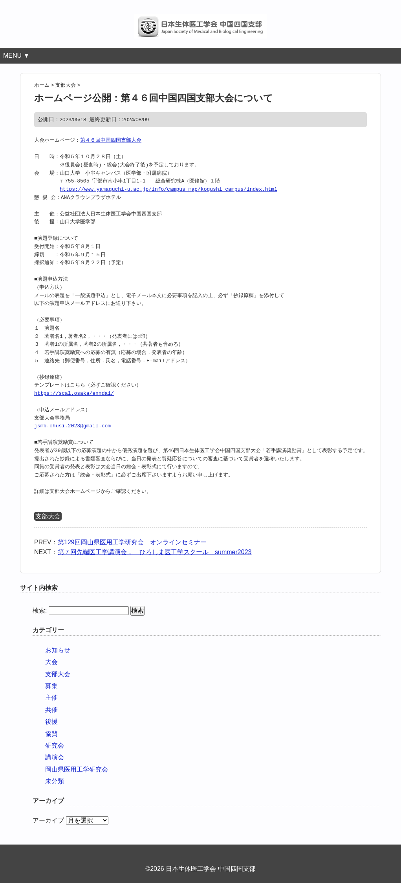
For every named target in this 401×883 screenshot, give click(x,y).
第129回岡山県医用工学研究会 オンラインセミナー (132, 542)
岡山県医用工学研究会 (76, 769)
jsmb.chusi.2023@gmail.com (72, 426)
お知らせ (57, 650)
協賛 (51, 733)
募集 (51, 685)
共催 (51, 709)
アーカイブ (48, 820)
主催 (51, 697)
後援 (51, 721)
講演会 (54, 757)
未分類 (54, 781)
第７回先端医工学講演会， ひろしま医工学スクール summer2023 (154, 552)
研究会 (54, 745)
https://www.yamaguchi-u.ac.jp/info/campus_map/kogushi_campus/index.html (168, 189)
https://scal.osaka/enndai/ (74, 393)
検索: (40, 610)
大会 (51, 662)
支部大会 (47, 516)
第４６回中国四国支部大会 (110, 140)
